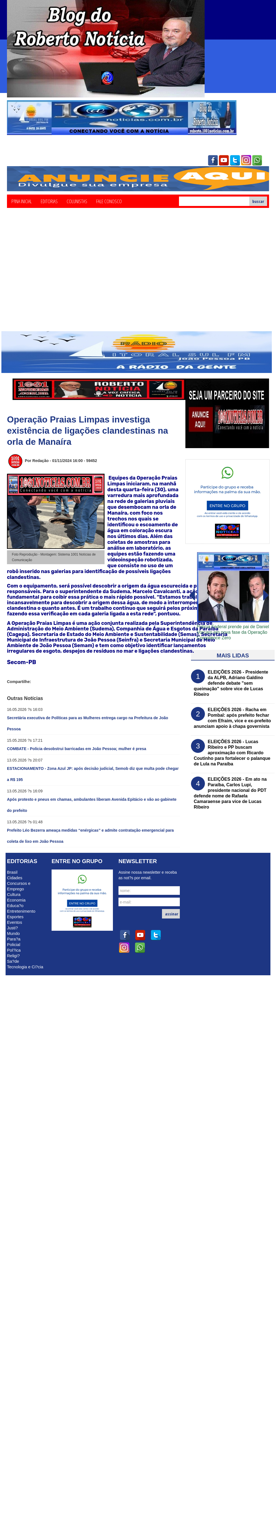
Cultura (13, 894)
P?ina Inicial (21, 201)
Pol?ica (14, 950)
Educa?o (15, 905)
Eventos (14, 922)
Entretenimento (21, 911)
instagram (246, 160)
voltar (266, 595)
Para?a (13, 939)
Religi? (13, 955)
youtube (224, 160)
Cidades (14, 877)
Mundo (13, 933)
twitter (235, 160)
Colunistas (77, 201)
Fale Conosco (109, 201)
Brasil (12, 872)
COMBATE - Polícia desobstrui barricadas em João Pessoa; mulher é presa (76, 748)
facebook (213, 160)
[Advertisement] (52, 276)
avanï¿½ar (192, 595)
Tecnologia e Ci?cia (25, 966)
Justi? (12, 927)
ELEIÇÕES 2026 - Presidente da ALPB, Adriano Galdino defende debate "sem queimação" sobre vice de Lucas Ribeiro (231, 683)
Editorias (49, 201)
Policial (13, 944)
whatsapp (257, 160)
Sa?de (13, 961)
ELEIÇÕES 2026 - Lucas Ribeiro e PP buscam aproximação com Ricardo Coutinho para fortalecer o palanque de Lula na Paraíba (232, 752)
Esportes (15, 916)
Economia (16, 900)
